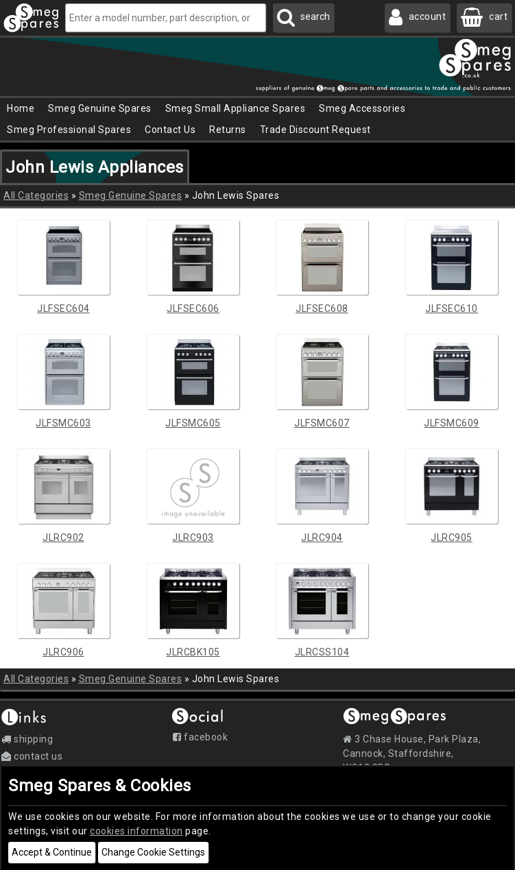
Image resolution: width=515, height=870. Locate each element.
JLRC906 (63, 652)
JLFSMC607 (322, 423)
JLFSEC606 (193, 308)
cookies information (136, 830)
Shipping (27, 739)
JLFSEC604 (63, 308)
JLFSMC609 (451, 423)
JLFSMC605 (193, 423)
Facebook (200, 737)
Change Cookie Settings (153, 852)
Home (20, 108)
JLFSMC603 (63, 423)
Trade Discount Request (315, 129)
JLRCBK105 (193, 652)
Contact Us (170, 129)
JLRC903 (193, 537)
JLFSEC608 (322, 308)
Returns (227, 129)
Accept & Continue (52, 852)
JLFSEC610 (451, 308)
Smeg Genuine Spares (130, 195)
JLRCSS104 (322, 652)
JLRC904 (322, 537)
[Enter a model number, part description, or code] (165, 17)
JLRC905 (451, 537)
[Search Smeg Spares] (303, 17)
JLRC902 (63, 537)
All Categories (36, 195)
